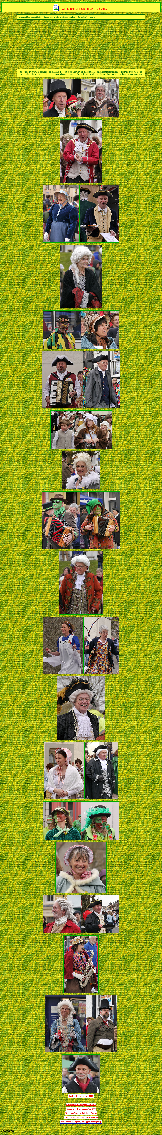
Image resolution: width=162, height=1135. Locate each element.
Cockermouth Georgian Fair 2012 (81, 1104)
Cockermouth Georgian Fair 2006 (81, 1109)
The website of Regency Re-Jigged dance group (81, 1122)
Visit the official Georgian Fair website (81, 1117)
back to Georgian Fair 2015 (81, 1096)
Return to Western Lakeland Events (81, 1113)
